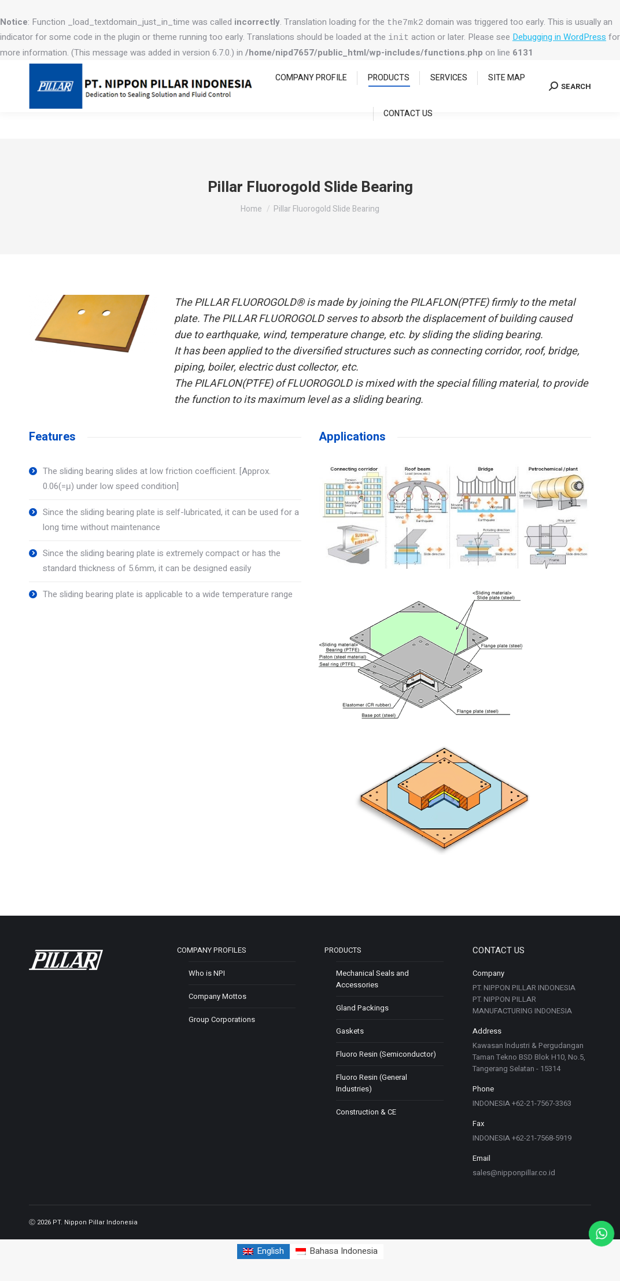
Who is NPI (207, 973)
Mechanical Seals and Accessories (372, 979)
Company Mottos (217, 996)
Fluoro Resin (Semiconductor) (386, 1054)
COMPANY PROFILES (211, 950)
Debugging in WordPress (559, 37)
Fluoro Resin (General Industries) (371, 1083)
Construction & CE (366, 1111)
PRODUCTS (342, 950)
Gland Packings (362, 1007)
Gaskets (350, 1030)
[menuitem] (311, 104)
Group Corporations (222, 1019)
